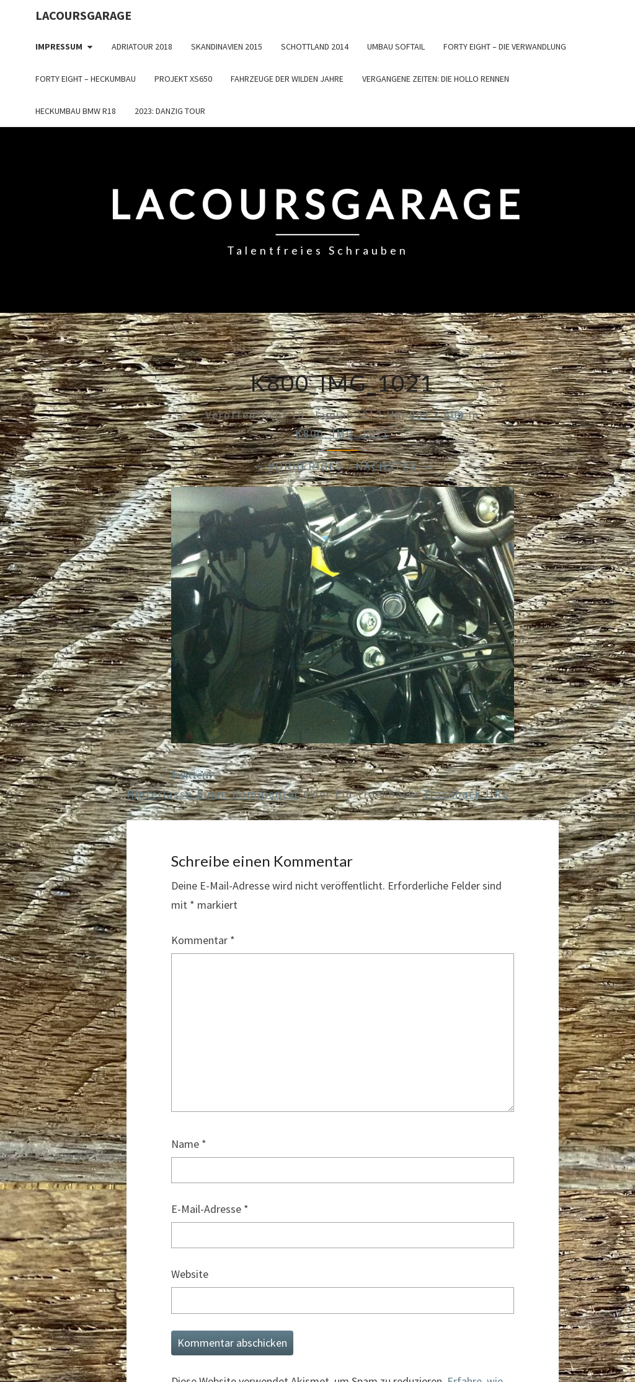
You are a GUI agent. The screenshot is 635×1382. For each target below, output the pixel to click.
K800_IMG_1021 (342, 433)
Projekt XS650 (183, 78)
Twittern (191, 775)
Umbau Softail (396, 46)
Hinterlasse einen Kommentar (213, 794)
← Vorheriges (297, 466)
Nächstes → (394, 466)
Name (188, 1144)
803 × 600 (436, 415)
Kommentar (203, 940)
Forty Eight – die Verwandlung (504, 46)
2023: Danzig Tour (170, 110)
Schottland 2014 (315, 46)
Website (189, 1274)
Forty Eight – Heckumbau (85, 78)
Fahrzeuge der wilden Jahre (287, 78)
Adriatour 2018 (142, 46)
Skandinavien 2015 (226, 46)
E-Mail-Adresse (210, 1209)
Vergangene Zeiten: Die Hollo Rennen (435, 78)
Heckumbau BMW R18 (75, 110)
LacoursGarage (83, 15)
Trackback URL (466, 794)
